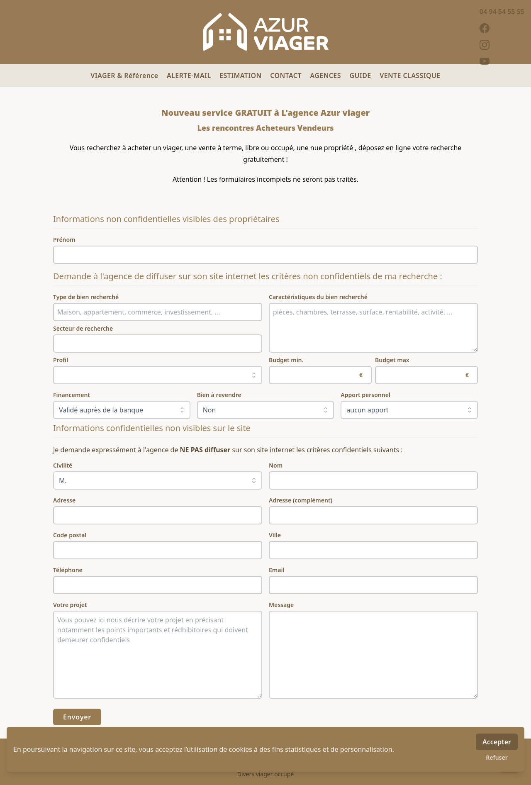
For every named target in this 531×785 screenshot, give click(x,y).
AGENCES (326, 75)
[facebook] (502, 28)
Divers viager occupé (265, 774)
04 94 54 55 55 (502, 11)
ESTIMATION (241, 75)
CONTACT (286, 75)
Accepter (496, 741)
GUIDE (361, 75)
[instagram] (502, 45)
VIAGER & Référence (125, 75)
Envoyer (77, 717)
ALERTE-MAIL (190, 75)
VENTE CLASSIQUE (410, 75)
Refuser (497, 757)
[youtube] (502, 61)
